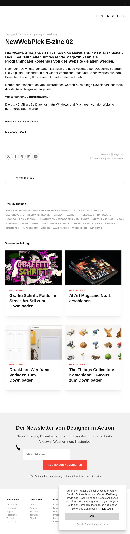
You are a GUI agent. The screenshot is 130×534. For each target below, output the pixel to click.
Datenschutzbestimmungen (50, 475)
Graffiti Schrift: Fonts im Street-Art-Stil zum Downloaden (32, 300)
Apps (9, 210)
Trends (108, 223)
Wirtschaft (11, 521)
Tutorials (12, 228)
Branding (47, 210)
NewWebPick (16, 132)
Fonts (33, 504)
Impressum (106, 508)
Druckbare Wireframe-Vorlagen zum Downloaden (30, 375)
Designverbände (38, 215)
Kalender (82, 219)
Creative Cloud (67, 210)
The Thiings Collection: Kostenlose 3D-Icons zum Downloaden (91, 375)
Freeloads (105, 154)
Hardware (104, 215)
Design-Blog (35, 34)
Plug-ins (34, 517)
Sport (78, 223)
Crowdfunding (91, 210)
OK (92, 516)
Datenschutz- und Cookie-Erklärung (97, 494)
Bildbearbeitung (26, 210)
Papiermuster (29, 223)
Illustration (46, 219)
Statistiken (92, 223)
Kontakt (113, 16)
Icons (31, 219)
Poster (54, 223)
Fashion (71, 215)
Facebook (97, 16)
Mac (119, 219)
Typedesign (30, 228)
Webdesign (79, 228)
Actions (33, 507)
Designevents (15, 215)
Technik (10, 517)
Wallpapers (61, 228)
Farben (58, 215)
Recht (66, 223)
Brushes (34, 511)
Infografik (65, 219)
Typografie (11, 507)
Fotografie (11, 514)
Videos (45, 228)
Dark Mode (118, 16)
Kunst (109, 219)
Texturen (34, 514)
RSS (107, 16)
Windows (96, 228)
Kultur (97, 219)
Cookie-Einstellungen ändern (92, 524)
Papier (9, 511)
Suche (124, 16)
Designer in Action (22, 15)
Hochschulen (15, 219)
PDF (44, 223)
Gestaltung (51, 34)
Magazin (118, 154)
